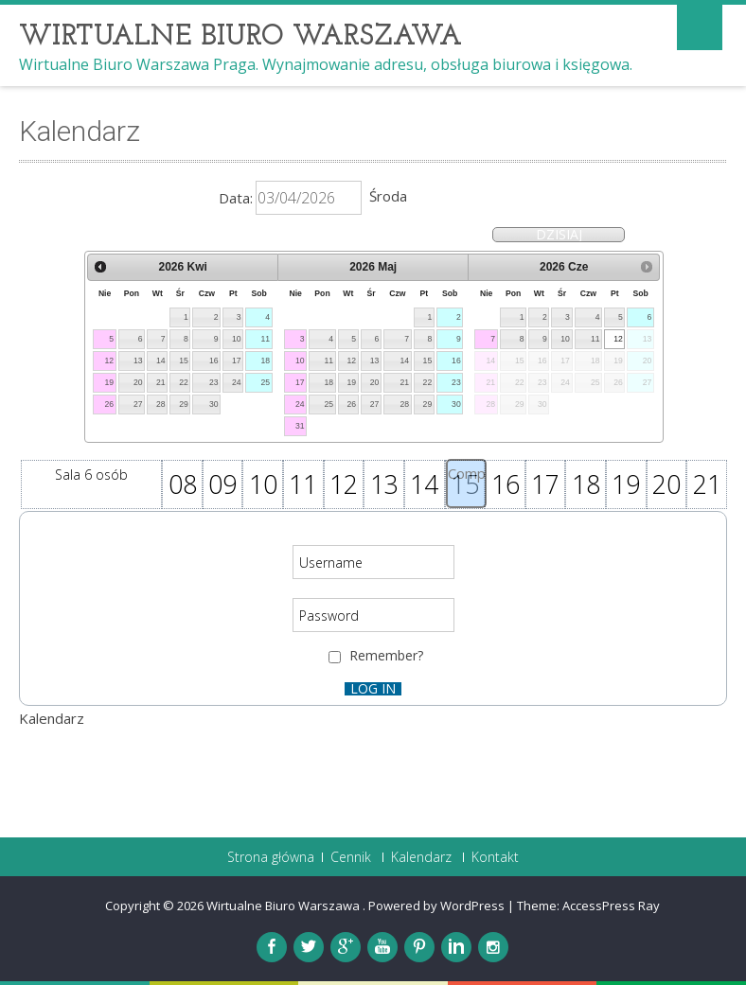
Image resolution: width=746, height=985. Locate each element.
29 (183, 404)
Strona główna (270, 857)
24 (236, 382)
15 (183, 360)
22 (183, 382)
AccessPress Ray (611, 905)
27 (138, 404)
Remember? (386, 655)
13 (138, 360)
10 (236, 338)
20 (138, 382)
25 (266, 382)
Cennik (350, 857)
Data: (236, 197)
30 (214, 404)
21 (161, 382)
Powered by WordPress (436, 905)
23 (214, 382)
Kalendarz (421, 857)
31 (300, 426)
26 (109, 404)
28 (161, 404)
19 (109, 382)
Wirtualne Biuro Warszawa (284, 905)
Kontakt (495, 857)
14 (161, 360)
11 (266, 338)
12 (109, 360)
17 (236, 360)
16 (214, 360)
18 (266, 360)
